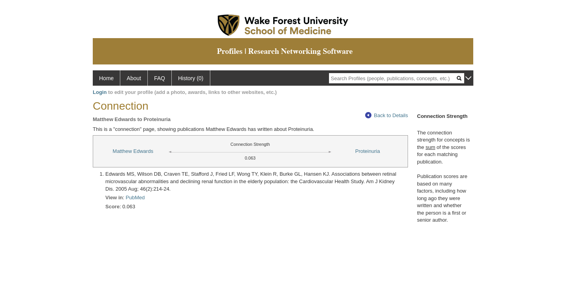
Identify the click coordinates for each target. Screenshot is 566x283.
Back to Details (386, 115)
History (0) (191, 78)
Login (100, 92)
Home (106, 78)
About (134, 78)
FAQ (159, 78)
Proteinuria (367, 151)
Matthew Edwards (133, 151)
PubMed (135, 197)
